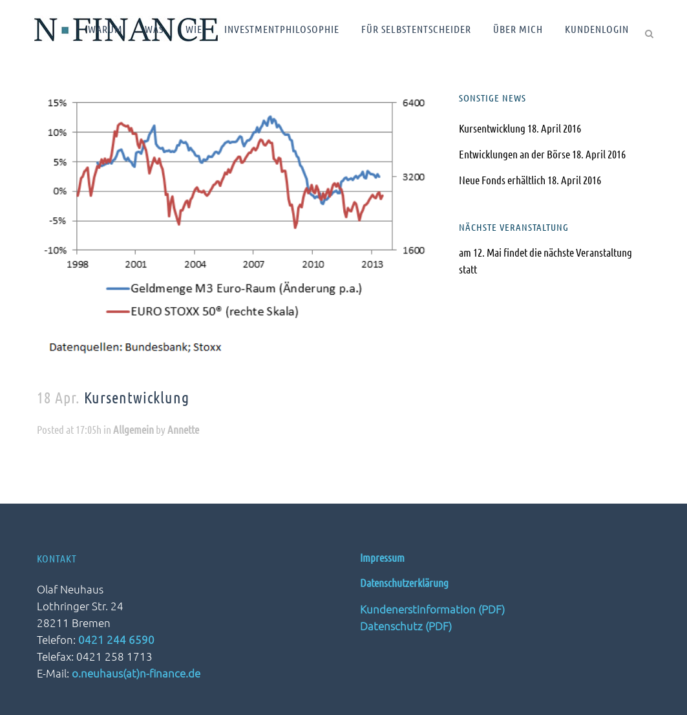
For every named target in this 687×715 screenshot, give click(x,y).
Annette (183, 429)
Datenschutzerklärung (404, 582)
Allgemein (133, 429)
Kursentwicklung (492, 128)
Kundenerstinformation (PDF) (432, 609)
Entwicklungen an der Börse (514, 153)
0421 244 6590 (116, 639)
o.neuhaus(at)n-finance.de (136, 673)
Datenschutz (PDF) (406, 626)
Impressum (382, 557)
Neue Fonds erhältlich (502, 179)
